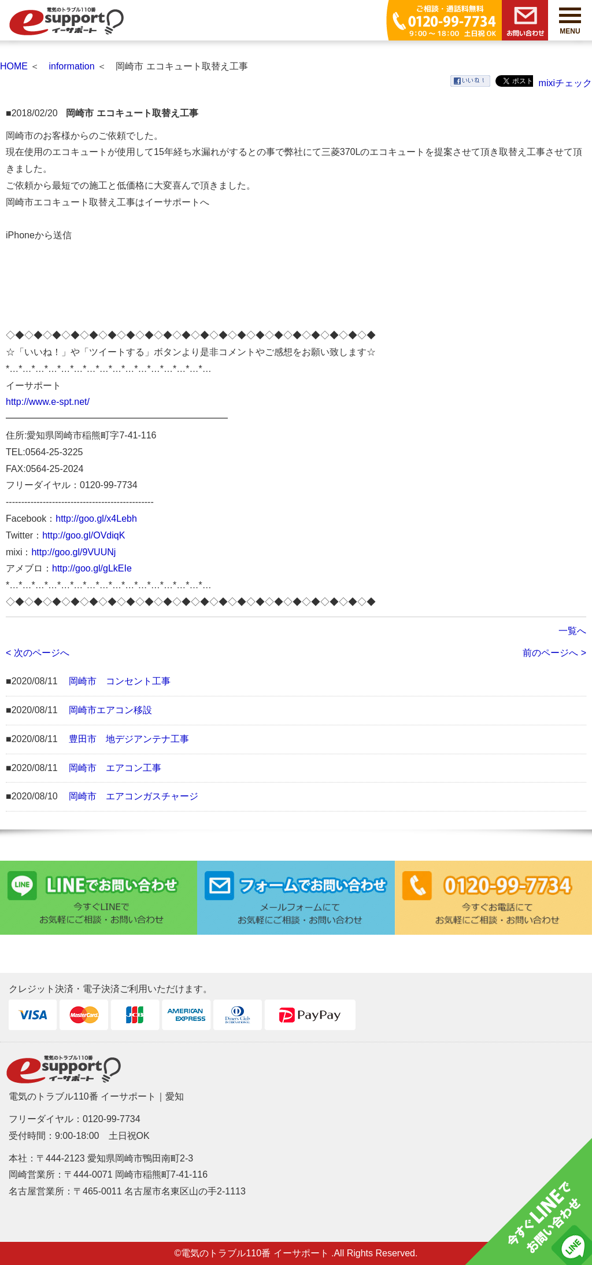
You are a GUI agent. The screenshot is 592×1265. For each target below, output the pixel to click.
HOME (14, 66)
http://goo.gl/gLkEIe (92, 568)
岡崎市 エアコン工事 (115, 768)
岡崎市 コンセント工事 (120, 681)
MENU (570, 21)
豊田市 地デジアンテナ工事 (129, 739)
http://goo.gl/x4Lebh (96, 518)
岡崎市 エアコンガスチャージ (133, 796)
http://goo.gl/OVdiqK (83, 535)
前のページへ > (554, 653)
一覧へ (572, 631)
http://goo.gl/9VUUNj (73, 552)
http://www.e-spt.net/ (48, 402)
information (71, 66)
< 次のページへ (37, 653)
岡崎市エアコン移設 (110, 710)
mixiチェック (565, 83)
